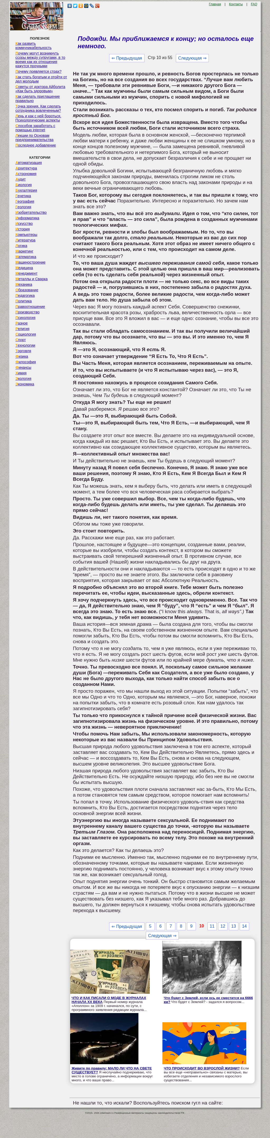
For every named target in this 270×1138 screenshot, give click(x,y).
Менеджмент (26, 273)
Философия (25, 362)
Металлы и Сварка (31, 279)
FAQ (254, 4)
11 (212, 926)
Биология (23, 185)
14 (244, 926)
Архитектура (26, 168)
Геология (23, 207)
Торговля (23, 351)
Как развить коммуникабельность (33, 45)
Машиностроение (30, 262)
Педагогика (25, 295)
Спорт (20, 340)
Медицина (24, 268)
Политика (23, 301)
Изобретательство (31, 212)
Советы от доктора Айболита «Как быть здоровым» (40, 89)
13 (233, 926)
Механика (23, 284)
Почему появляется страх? (38, 71)
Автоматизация (28, 163)
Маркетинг (24, 251)
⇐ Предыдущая (127, 58)
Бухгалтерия (26, 190)
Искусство (24, 223)
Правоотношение (30, 306)
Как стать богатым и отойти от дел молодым (41, 79)
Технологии (25, 345)
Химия (20, 373)
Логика (21, 246)
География (24, 201)
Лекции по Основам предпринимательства (34, 137)
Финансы (23, 367)
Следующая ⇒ (192, 58)
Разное (21, 323)
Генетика (23, 196)
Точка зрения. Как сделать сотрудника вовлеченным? (38, 108)
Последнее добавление (35, 145)
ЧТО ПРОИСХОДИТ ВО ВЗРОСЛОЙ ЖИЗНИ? (202, 1068)
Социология (25, 334)
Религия (22, 329)
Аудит (20, 179)
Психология (25, 318)
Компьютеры (26, 235)
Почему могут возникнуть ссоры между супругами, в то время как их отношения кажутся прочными (40, 59)
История (22, 229)
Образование (26, 290)
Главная (215, 4)
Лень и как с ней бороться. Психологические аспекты (38, 118)
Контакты (236, 4)
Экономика (24, 384)
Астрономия (25, 174)
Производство (27, 312)
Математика (25, 257)
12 (222, 926)
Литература (25, 240)
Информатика (27, 218)
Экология (23, 378)
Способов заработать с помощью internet (35, 128)
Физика (21, 356)
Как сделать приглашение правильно (37, 98)
